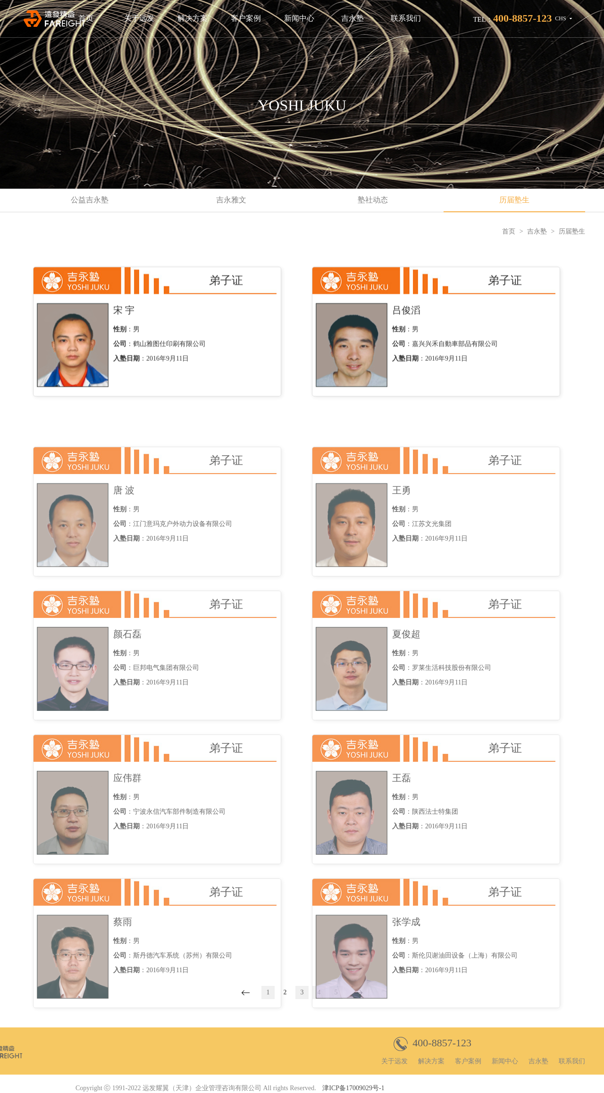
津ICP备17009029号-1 (353, 1088)
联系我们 (406, 18)
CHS (560, 18)
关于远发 (139, 18)
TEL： (512, 18)
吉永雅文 (231, 200)
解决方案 (192, 18)
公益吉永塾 (90, 200)
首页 (85, 18)
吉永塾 (352, 18)
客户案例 (246, 18)
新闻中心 (299, 18)
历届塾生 (514, 200)
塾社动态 (373, 200)
